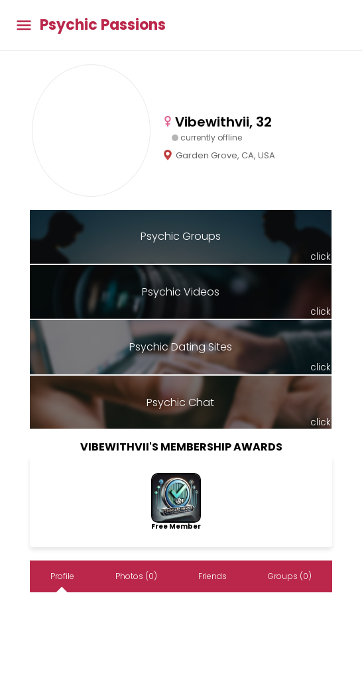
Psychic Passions (103, 25)
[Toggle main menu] (24, 25)
